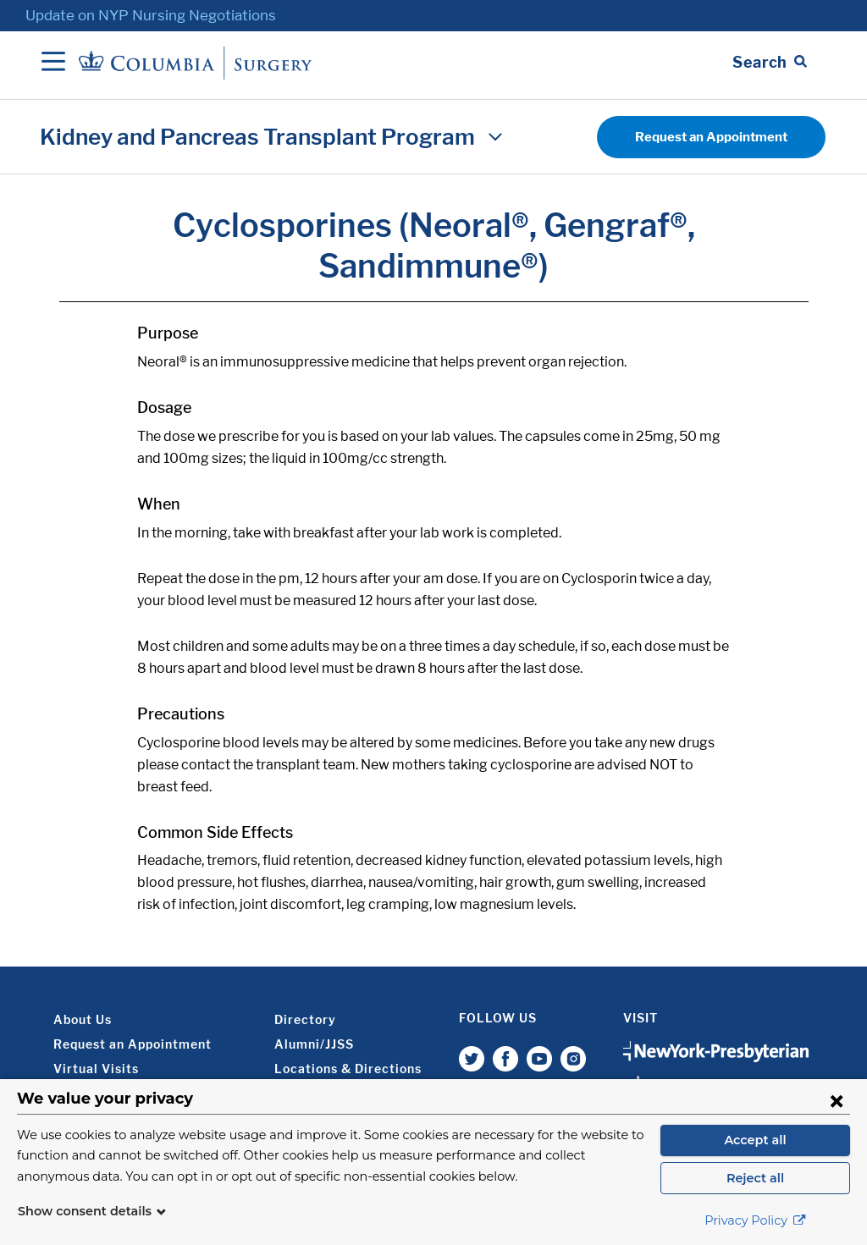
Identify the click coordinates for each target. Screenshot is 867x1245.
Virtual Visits (96, 1068)
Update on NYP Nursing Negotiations (150, 15)
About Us (82, 1019)
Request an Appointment (711, 137)
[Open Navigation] (53, 62)
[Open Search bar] (769, 62)
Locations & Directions (348, 1068)
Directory (305, 1019)
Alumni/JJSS (314, 1044)
